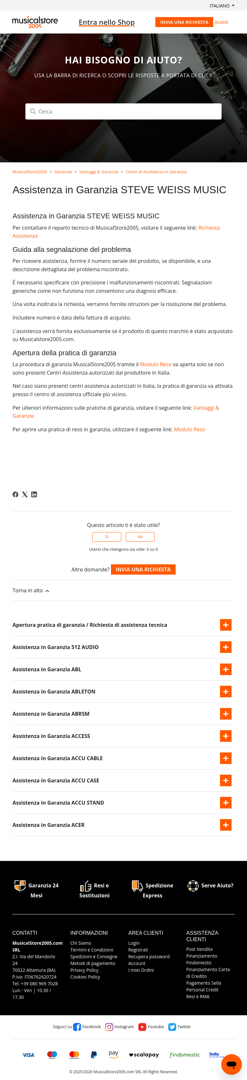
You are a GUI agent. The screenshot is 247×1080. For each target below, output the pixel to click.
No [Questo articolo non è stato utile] (140, 537)
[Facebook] (15, 494)
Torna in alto (31, 590)
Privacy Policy (84, 970)
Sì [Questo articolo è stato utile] (106, 537)
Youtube (151, 1026)
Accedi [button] (221, 22)
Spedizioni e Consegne (93, 956)
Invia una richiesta (184, 22)
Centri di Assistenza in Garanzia (156, 172)
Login (134, 943)
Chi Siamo (80, 943)
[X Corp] (25, 494)
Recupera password (149, 956)
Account (136, 963)
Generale (63, 172)
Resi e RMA (197, 996)
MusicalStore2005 (30, 172)
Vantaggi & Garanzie (98, 172)
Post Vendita (199, 949)
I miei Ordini (141, 970)
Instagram (119, 1026)
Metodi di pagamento (92, 963)
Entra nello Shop (107, 22)
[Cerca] (123, 111)
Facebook (87, 1026)
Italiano (220, 6)
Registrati (138, 950)
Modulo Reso (155, 364)
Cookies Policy (85, 977)
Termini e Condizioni (92, 950)
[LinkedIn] (34, 494)
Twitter (179, 1026)
